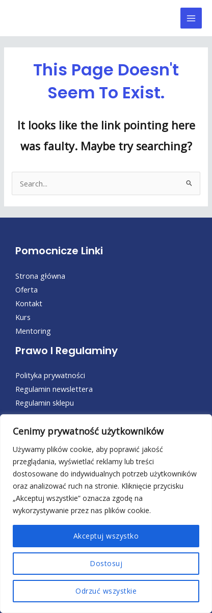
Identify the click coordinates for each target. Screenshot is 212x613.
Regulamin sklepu (44, 402)
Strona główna (40, 276)
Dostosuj (106, 563)
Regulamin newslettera (54, 389)
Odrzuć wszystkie (106, 591)
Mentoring (33, 331)
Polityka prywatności (50, 375)
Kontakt (28, 303)
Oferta (26, 289)
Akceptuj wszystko (106, 536)
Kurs (23, 317)
